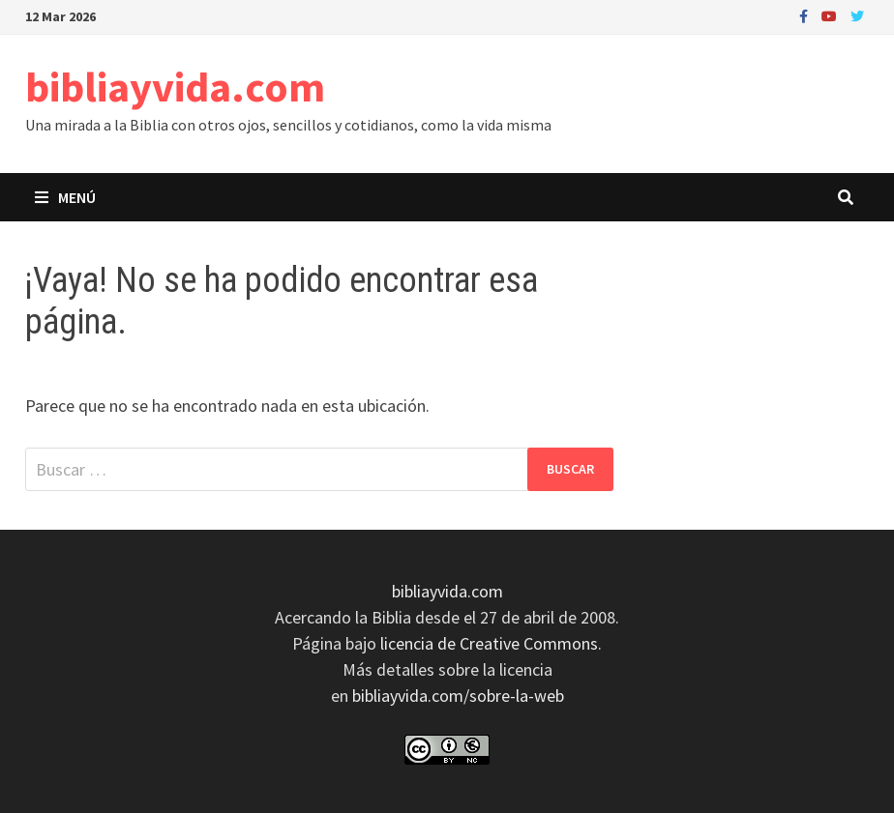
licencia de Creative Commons (489, 643)
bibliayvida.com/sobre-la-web (458, 695)
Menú (65, 197)
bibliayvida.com (175, 86)
